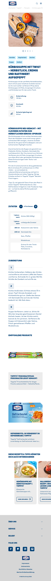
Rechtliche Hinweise (25, 573)
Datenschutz (25, 570)
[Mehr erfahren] (15, 508)
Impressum (25, 567)
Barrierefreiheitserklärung (25, 576)
